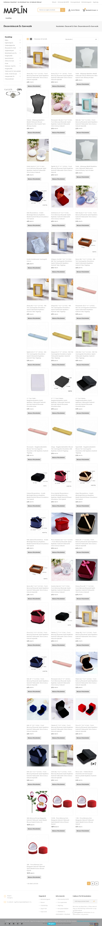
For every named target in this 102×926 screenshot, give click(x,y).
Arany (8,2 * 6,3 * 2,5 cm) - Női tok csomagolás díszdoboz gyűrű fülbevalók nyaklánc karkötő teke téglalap (36, 308)
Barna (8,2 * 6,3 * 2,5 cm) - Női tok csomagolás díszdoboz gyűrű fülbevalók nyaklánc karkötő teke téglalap (85, 262)
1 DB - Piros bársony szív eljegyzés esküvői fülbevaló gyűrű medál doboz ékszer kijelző (85, 821)
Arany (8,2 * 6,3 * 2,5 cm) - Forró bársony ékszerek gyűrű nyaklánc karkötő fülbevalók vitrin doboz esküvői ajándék (38, 76)
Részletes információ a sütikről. (87, 921)
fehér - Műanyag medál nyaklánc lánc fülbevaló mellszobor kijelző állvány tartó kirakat (86, 168)
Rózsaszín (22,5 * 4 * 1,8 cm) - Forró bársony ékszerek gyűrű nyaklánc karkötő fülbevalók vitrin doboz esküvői (61, 682)
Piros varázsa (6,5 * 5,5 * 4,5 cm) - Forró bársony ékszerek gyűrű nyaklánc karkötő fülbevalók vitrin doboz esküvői (62, 542)
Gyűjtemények (9, 50)
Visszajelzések (75, 2)
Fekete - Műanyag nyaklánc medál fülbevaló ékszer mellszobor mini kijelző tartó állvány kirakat (36, 123)
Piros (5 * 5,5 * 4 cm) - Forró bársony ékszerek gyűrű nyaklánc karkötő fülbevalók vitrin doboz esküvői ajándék (87, 728)
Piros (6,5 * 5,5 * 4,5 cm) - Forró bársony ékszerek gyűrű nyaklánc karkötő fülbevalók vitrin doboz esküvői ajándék (38, 635)
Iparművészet (9, 58)
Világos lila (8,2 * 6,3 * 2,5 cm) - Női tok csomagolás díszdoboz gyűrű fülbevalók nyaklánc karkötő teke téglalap (61, 262)
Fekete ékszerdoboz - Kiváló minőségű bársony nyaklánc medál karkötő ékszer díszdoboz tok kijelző (38, 496)
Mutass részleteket (34, 86)
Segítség (95, 2)
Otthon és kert (9, 61)
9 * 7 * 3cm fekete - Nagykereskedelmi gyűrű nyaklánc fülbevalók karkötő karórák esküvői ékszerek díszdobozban (60, 402)
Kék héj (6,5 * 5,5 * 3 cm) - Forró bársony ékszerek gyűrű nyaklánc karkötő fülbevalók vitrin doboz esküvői (87, 216)
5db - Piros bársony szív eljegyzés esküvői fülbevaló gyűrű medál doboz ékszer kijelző (36, 867)
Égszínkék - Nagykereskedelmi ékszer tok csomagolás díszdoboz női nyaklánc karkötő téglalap (86, 450)
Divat (6, 63)
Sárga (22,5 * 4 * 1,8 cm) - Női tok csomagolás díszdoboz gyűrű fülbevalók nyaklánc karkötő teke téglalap (62, 355)
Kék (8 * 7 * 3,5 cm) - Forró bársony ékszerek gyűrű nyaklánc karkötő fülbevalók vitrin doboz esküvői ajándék (38, 682)
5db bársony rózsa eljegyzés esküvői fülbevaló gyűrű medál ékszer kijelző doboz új (37, 820)
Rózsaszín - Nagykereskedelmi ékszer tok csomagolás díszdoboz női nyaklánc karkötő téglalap (37, 450)
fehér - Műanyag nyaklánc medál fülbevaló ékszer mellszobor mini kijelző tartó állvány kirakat (87, 75)
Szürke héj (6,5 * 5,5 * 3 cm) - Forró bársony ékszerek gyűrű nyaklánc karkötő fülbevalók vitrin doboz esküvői (61, 589)
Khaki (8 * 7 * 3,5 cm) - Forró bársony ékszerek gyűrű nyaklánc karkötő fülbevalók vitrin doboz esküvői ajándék (87, 542)
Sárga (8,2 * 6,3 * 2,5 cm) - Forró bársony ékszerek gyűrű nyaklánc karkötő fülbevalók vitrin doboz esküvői (87, 635)
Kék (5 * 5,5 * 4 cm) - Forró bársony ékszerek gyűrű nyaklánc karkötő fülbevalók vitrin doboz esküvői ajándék (38, 728)
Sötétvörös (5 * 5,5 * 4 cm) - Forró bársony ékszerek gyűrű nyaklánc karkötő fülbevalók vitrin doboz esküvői (61, 216)
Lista (31, 39)
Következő (97, 883)
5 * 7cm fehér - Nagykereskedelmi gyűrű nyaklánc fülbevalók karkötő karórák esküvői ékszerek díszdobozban (36, 402)
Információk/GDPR (63, 2)
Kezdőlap (9, 18)
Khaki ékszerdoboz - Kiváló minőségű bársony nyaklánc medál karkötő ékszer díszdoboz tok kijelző (86, 496)
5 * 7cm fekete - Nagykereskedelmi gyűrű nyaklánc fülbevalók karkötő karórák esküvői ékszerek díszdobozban (85, 402)
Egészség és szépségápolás (10, 44)
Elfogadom (52, 924)
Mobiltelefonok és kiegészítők (11, 54)
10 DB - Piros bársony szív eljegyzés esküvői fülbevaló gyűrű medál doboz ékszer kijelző (60, 821)
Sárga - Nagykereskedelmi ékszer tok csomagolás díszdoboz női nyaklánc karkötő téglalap (62, 449)
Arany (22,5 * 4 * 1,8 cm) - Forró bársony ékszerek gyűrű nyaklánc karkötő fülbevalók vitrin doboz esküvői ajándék (62, 76)
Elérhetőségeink (86, 2)
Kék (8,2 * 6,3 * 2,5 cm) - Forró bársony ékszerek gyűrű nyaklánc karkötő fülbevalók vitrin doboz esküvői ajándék (87, 123)
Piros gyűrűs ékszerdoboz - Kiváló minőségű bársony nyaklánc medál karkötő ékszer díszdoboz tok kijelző (61, 496)
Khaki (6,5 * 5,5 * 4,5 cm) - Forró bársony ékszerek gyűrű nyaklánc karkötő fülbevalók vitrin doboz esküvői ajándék (87, 682)
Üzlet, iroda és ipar (11, 74)
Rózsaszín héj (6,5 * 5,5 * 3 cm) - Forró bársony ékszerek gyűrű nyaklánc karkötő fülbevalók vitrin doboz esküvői (62, 123)
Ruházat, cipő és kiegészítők (10, 67)
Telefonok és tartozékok (13, 71)
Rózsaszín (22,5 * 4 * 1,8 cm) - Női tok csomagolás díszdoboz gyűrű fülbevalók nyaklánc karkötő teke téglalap (86, 308)
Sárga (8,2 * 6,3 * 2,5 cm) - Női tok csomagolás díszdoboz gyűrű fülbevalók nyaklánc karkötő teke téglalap (61, 308)
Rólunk (54, 2)
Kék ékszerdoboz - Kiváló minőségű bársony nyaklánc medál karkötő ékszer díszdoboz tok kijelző (38, 216)
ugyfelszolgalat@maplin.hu (22, 902)
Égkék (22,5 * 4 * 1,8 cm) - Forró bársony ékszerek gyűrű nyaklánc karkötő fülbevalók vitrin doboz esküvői (62, 169)
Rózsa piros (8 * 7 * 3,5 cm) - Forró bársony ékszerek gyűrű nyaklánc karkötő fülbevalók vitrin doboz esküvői (85, 589)
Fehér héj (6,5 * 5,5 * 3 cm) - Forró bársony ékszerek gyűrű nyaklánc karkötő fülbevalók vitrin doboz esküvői (36, 169)
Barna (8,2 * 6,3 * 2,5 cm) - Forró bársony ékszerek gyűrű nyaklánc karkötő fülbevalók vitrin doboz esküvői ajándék (38, 589)
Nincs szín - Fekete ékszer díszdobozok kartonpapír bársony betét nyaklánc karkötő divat (86, 774)
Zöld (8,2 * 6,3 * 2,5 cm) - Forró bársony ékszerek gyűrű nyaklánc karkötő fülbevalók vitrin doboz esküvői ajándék (62, 774)
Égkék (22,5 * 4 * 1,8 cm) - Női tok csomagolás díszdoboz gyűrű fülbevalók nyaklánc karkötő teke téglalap (36, 355)
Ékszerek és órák (10, 48)
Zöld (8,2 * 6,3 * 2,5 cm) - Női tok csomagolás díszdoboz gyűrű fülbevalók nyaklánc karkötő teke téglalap (86, 355)
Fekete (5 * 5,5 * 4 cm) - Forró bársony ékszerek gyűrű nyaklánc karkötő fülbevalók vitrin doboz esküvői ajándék (62, 728)
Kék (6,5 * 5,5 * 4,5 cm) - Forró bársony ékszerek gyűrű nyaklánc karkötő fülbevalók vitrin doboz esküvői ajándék (38, 774)
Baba (6, 40)
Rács (28, 39)
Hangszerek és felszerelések (9, 78)
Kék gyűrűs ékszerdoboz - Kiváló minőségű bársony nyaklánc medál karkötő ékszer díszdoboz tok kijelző (38, 542)
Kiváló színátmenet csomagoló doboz (37, 260)
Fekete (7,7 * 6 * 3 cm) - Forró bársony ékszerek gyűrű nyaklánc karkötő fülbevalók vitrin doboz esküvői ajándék (62, 635)
